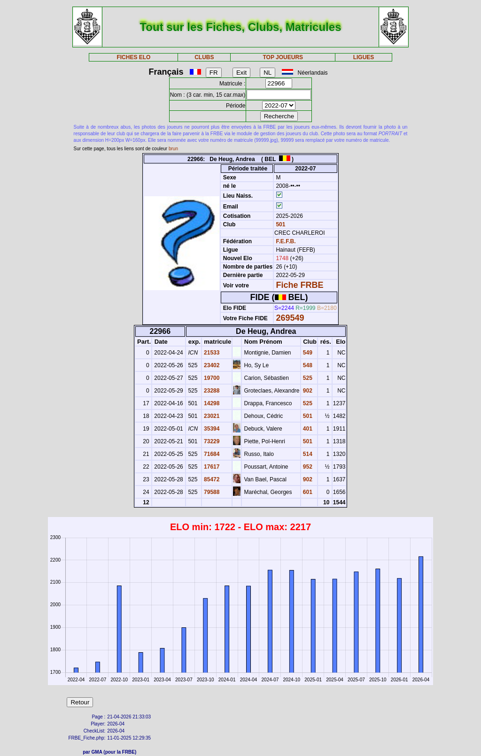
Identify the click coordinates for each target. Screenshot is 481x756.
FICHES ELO (133, 57)
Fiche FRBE (299, 285)
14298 (211, 403)
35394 (211, 428)
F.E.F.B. (285, 241)
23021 (211, 416)
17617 (211, 466)
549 (307, 352)
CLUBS (204, 57)
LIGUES (363, 57)
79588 (211, 492)
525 (307, 378)
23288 (211, 390)
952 (307, 466)
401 (307, 428)
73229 (211, 441)
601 (307, 492)
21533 (211, 352)
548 (307, 365)
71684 (211, 454)
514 (307, 454)
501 (279, 224)
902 (307, 390)
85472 (211, 479)
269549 (290, 318)
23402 (211, 365)
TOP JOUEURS (283, 57)
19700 (211, 378)
